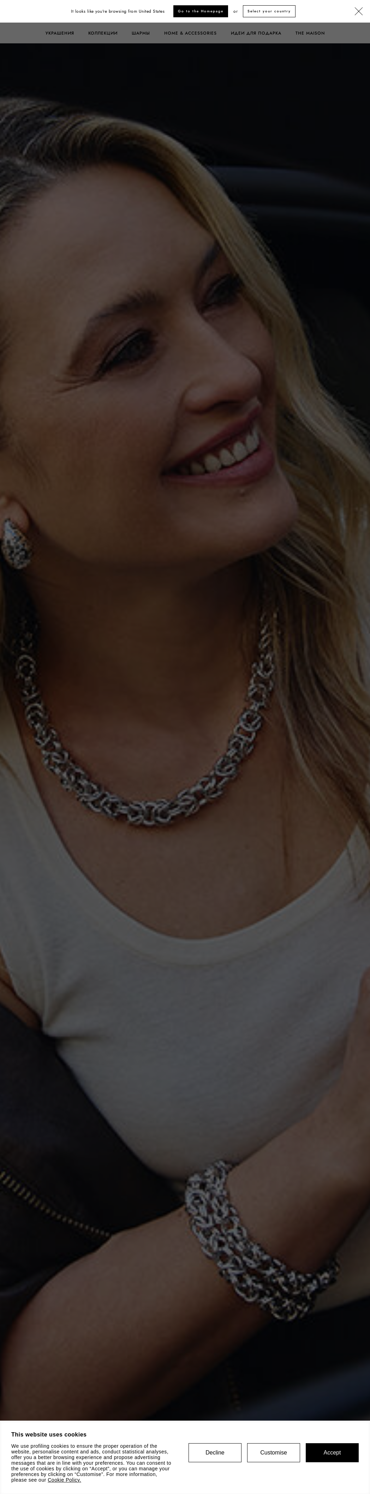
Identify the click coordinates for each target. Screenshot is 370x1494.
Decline (214, 1453)
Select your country (269, 11)
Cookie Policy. (64, 1480)
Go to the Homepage (200, 11)
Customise (273, 1453)
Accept (332, 1453)
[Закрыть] (358, 11)
